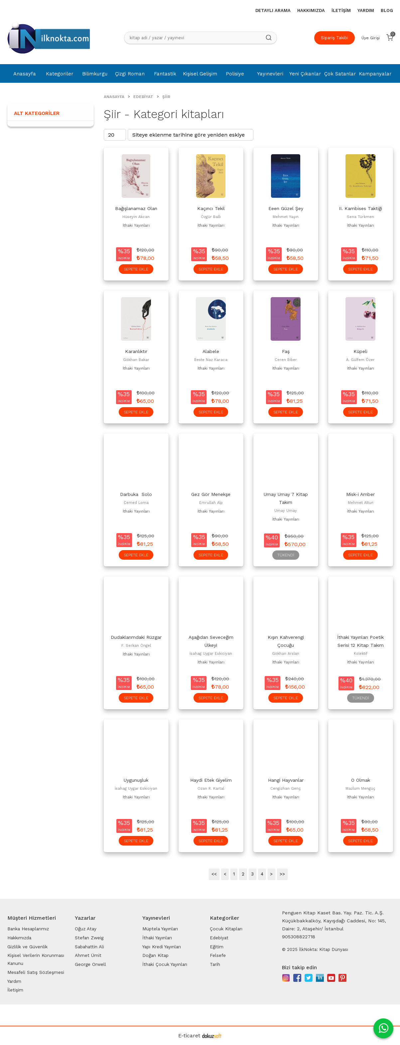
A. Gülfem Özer (360, 360)
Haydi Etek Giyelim (211, 780)
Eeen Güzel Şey (285, 208)
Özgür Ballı (211, 217)
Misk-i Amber (360, 494)
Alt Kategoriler (37, 113)
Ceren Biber (286, 360)
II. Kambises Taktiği (360, 208)
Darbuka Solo (136, 494)
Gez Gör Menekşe (210, 494)
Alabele (210, 351)
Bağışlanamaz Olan (136, 208)
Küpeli (360, 351)
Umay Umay (285, 511)
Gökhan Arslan (285, 653)
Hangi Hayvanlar (286, 780)
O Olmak (360, 780)
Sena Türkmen (360, 217)
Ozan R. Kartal (211, 788)
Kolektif (360, 653)
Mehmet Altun (360, 503)
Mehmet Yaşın (286, 217)
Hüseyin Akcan (136, 217)
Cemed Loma (136, 503)
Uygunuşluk (136, 780)
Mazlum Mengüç (360, 788)
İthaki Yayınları (136, 225)
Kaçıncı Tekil (211, 208)
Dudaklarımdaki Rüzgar (136, 637)
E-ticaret (189, 1035)
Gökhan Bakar (136, 360)
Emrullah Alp (211, 503)
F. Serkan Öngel (136, 645)
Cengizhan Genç (285, 788)
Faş (286, 351)
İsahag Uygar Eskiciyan (211, 653)
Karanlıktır (136, 351)
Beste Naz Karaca (210, 360)
